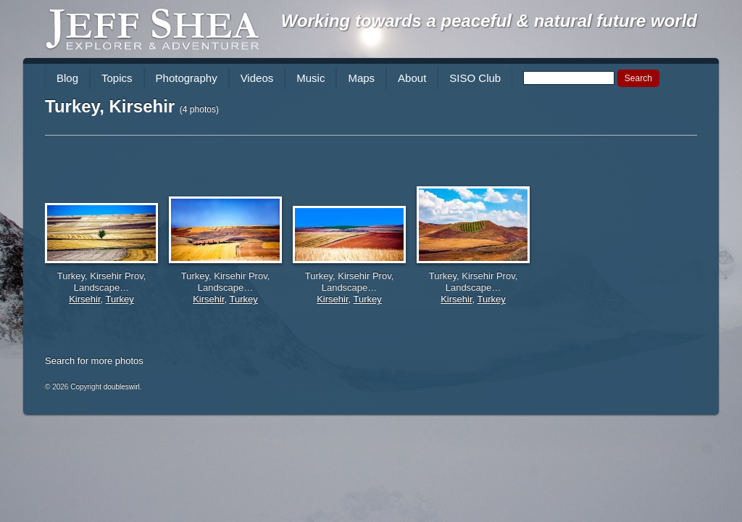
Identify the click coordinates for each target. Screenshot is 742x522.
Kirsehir (84, 299)
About (412, 78)
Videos (257, 78)
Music (310, 78)
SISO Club (475, 78)
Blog (67, 78)
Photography (186, 78)
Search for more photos (94, 360)
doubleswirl (122, 387)
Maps (361, 78)
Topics (117, 78)
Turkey (120, 299)
